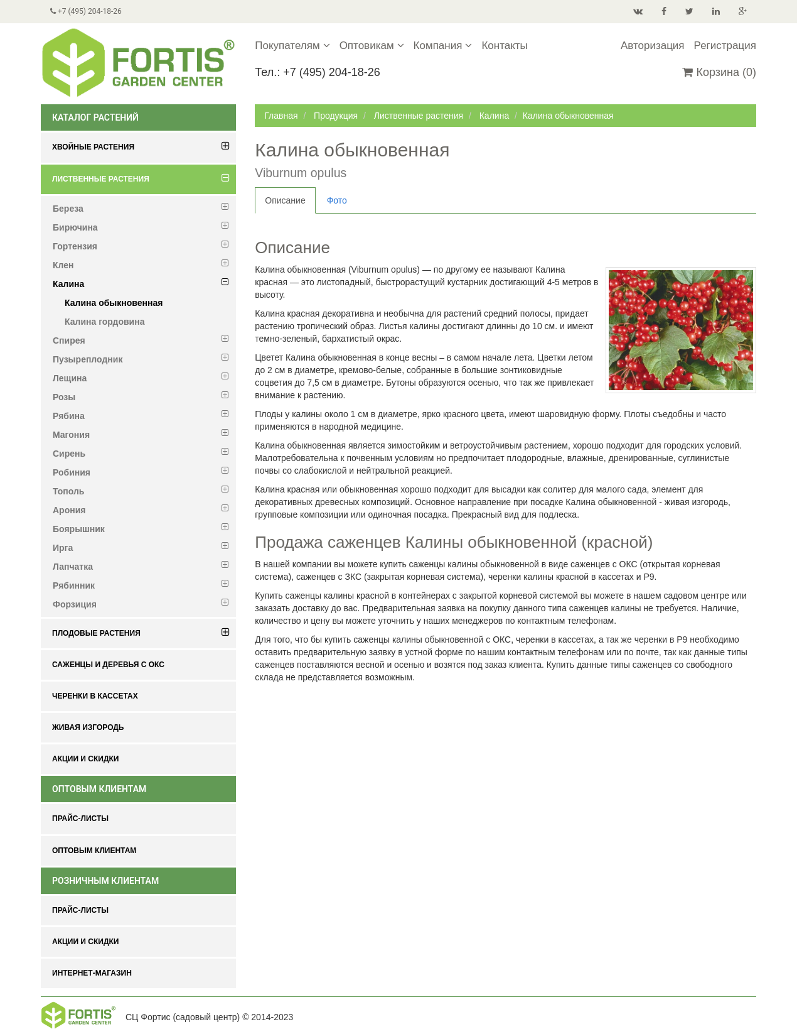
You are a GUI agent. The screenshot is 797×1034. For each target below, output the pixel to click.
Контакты (504, 46)
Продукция (336, 116)
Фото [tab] (337, 200)
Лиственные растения (418, 116)
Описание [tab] (285, 200)
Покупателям (292, 46)
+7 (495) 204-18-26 (86, 11)
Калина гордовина (104, 322)
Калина (494, 116)
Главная (280, 116)
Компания (443, 46)
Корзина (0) (719, 72)
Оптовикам (372, 46)
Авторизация (653, 46)
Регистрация (725, 46)
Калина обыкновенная (114, 303)
